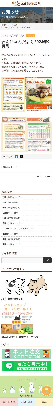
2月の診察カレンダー (12, 223)
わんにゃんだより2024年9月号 (18, 27)
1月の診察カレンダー (12, 244)
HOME (4, 25)
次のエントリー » (44, 176)
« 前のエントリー (9, 167)
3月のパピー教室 (10, 202)
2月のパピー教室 (10, 213)
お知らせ (16, 25)
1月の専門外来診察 (11, 239)
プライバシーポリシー (26, 379)
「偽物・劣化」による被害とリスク (18, 228)
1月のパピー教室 (10, 234)
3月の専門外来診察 (11, 207)
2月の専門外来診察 (11, 218)
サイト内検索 (9, 253)
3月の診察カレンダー (12, 197)
